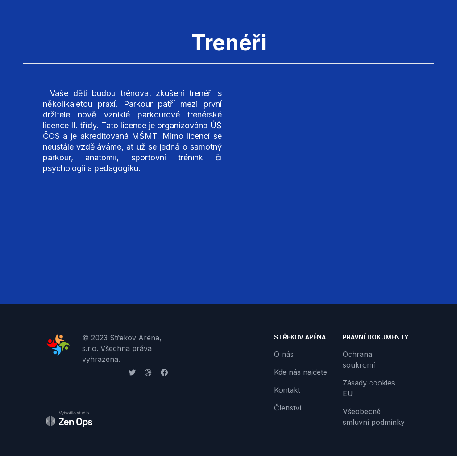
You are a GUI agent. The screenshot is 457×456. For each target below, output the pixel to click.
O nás (284, 354)
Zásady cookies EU (369, 388)
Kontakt (287, 389)
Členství (287, 407)
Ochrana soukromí (359, 359)
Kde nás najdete (300, 372)
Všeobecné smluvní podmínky (374, 417)
